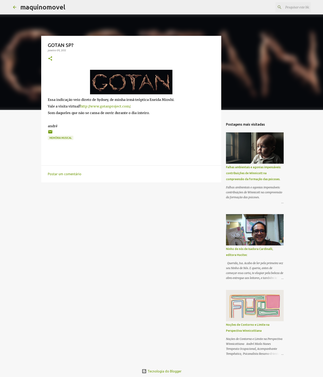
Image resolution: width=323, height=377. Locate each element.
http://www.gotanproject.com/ (105, 106)
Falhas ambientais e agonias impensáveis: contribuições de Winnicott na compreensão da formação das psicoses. (253, 173)
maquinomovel (42, 7)
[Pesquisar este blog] (289, 7)
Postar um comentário (64, 174)
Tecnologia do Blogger (161, 371)
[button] (50, 59)
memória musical (60, 138)
